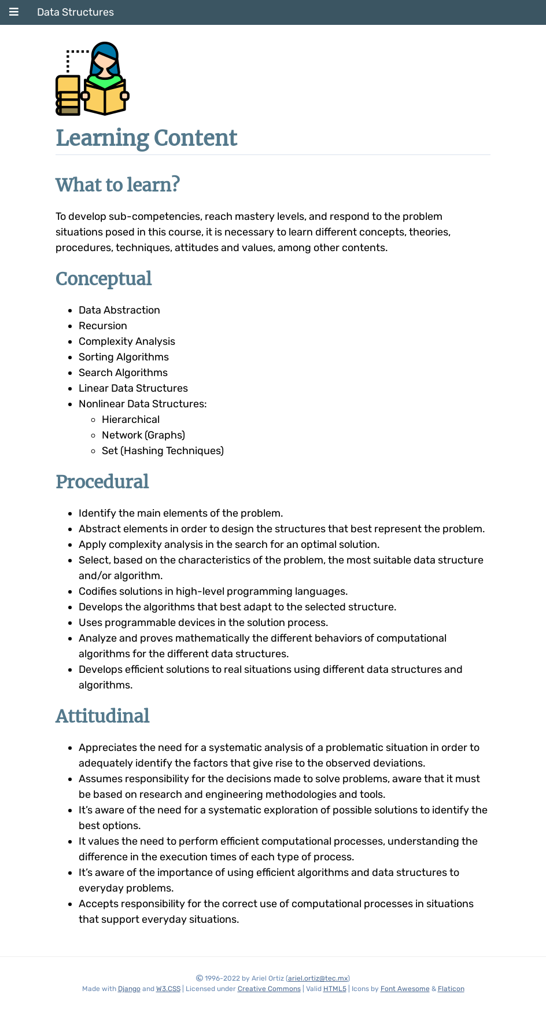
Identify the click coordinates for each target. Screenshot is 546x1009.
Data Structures (75, 12)
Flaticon (451, 989)
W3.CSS (168, 989)
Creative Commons (269, 989)
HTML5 (334, 989)
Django (129, 989)
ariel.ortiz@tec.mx (318, 978)
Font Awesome (405, 989)
